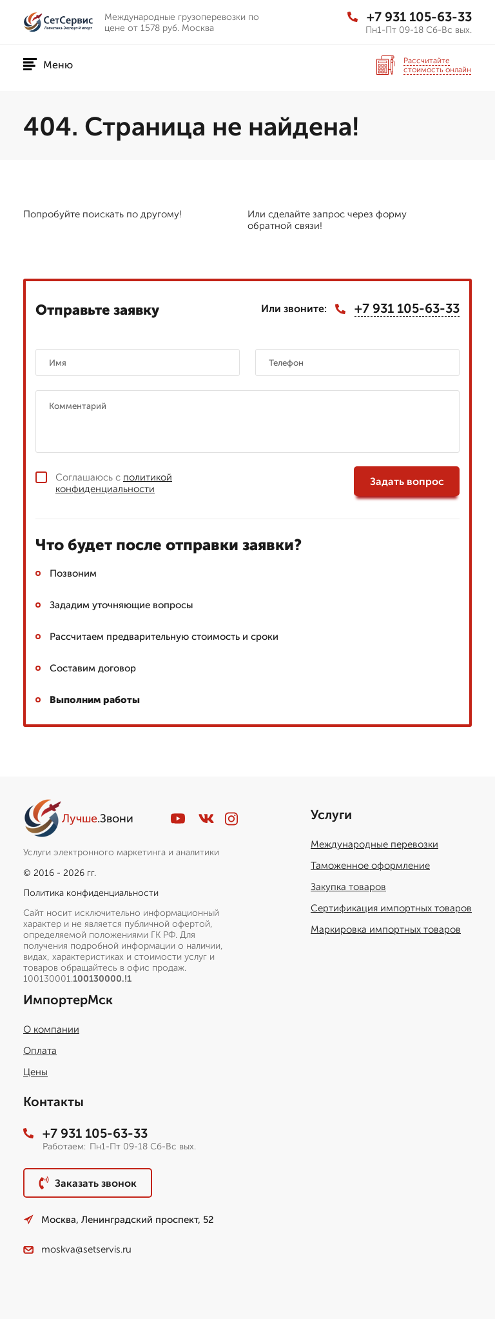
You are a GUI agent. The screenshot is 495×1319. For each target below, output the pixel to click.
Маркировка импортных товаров (386, 929)
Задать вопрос (407, 481)
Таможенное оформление (370, 865)
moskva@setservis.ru (77, 1249)
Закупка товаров (348, 887)
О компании (51, 1029)
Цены (35, 1072)
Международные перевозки (374, 844)
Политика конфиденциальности (91, 893)
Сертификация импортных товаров (391, 908)
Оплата (40, 1050)
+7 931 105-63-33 (409, 17)
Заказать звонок (88, 1182)
